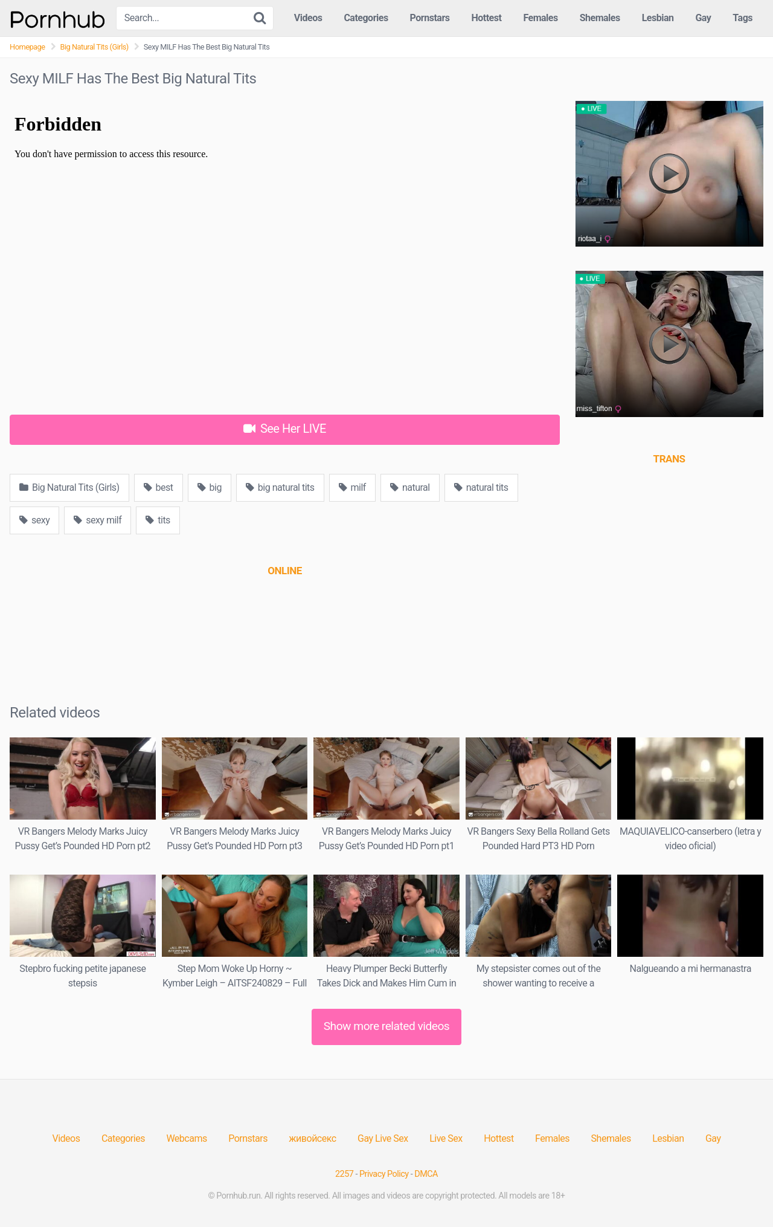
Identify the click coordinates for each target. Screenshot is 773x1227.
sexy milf (97, 520)
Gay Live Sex (383, 1138)
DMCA (426, 1174)
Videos (308, 18)
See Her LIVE (284, 428)
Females (540, 18)
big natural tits (280, 487)
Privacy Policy (384, 1174)
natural (410, 487)
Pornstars (430, 18)
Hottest (486, 18)
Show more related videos (387, 1026)
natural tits (481, 487)
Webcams (186, 1138)
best (158, 487)
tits (158, 520)
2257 (344, 1174)
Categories (366, 18)
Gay (703, 18)
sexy (34, 520)
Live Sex (446, 1138)
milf (352, 487)
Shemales (600, 18)
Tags (742, 18)
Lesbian (658, 18)
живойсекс (312, 1138)
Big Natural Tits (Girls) (94, 46)
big (209, 487)
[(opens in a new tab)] (284, 571)
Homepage (27, 46)
